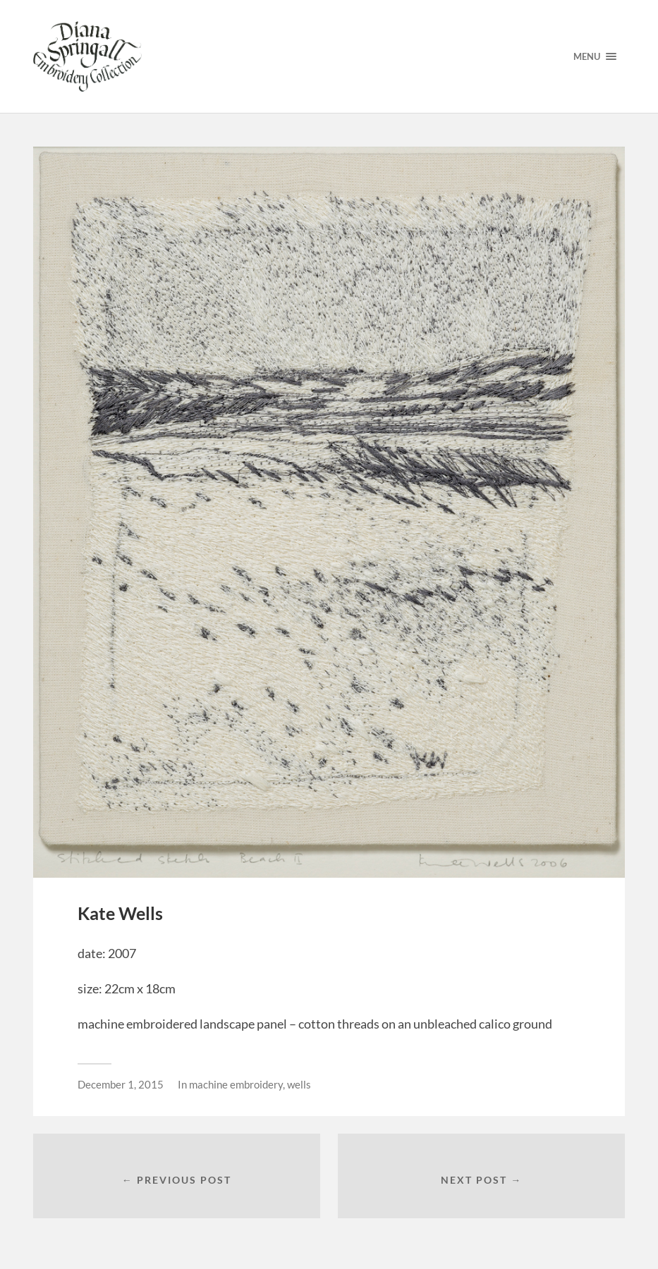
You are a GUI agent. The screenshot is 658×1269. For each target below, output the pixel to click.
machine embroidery (236, 1084)
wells (299, 1084)
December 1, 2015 (121, 1084)
